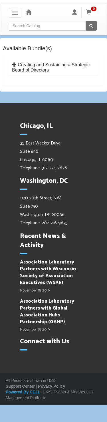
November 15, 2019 (35, 291)
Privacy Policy (51, 386)
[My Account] (74, 12)
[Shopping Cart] (92, 12)
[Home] (28, 12)
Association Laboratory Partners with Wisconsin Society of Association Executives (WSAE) (48, 272)
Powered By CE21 (23, 392)
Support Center (20, 386)
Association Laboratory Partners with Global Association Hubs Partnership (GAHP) (47, 312)
